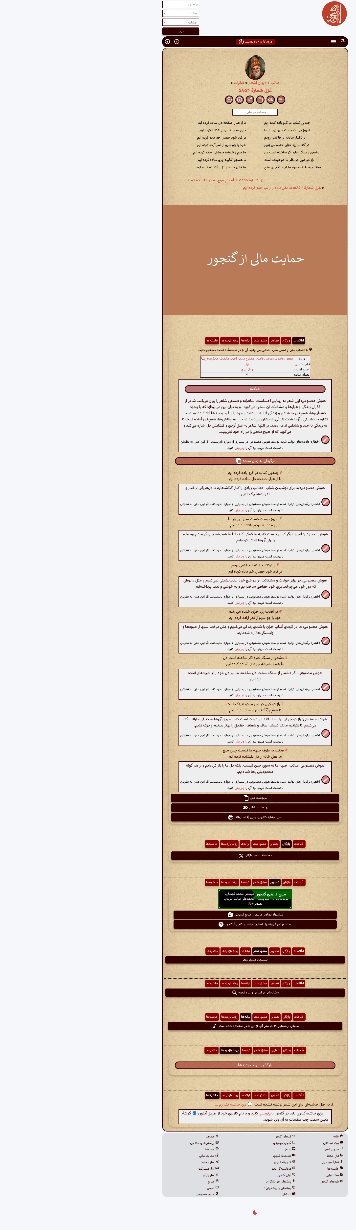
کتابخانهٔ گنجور (207, 1156)
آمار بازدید (133, 1175)
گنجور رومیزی (207, 1143)
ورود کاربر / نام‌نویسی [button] (178, 42)
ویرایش (162, 448)
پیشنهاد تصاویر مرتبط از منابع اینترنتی (178, 915)
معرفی (135, 1136)
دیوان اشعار (180, 83)
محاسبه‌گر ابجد (206, 1168)
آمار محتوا (133, 1162)
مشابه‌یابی (257, 1175)
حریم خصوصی (130, 1194)
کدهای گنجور (207, 1136)
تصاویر (197, 340)
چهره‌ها (135, 1149)
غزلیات (162, 83)
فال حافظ (258, 1156)
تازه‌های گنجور (254, 1181)
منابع (136, 1181)
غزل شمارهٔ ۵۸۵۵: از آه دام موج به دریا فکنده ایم (151, 180)
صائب (197, 83)
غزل (170, 364)
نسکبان (211, 1194)
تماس (136, 1188)
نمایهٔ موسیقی (254, 1162)
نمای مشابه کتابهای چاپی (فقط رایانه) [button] (178, 817)
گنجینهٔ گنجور (207, 1162)
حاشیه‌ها (135, 340)
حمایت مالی (132, 1156)
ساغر (213, 1149)
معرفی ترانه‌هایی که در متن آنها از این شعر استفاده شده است (178, 1026)
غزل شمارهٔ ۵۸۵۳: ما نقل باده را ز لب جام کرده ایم (205, 188)
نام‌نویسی (189, 1113)
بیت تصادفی (256, 1143)
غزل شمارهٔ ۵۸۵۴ (178, 90)
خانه (261, 1136)
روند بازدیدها (152, 340)
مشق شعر (183, 340)
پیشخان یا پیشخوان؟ (202, 1188)
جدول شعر (256, 1149)
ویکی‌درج (170, 369)
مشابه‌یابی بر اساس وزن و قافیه (178, 993)
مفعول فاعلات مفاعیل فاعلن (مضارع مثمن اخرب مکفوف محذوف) (173, 358)
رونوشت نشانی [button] (178, 808)
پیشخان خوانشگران (203, 1181)
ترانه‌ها (168, 340)
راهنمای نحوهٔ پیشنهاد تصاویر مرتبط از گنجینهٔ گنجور (178, 924)
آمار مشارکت (131, 1168)
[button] (265, 42)
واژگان (209, 340)
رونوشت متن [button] (178, 798)
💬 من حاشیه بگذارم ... (156, 1105)
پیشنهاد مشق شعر (178, 959)
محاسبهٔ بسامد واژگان (178, 856)
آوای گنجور (209, 1175)
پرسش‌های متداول (127, 1143)
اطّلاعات (221, 340)
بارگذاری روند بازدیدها (178, 1065)
